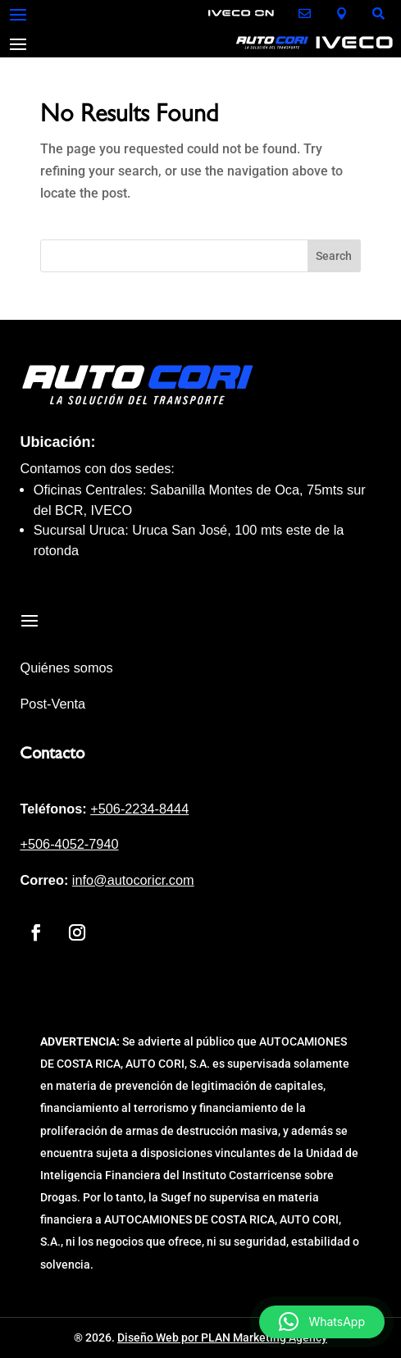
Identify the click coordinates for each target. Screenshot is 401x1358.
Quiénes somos (66, 667)
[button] (322, 1322)
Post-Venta (52, 703)
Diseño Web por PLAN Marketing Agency (222, 1337)
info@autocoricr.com (133, 880)
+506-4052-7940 (69, 843)
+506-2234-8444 (139, 808)
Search (334, 255)
